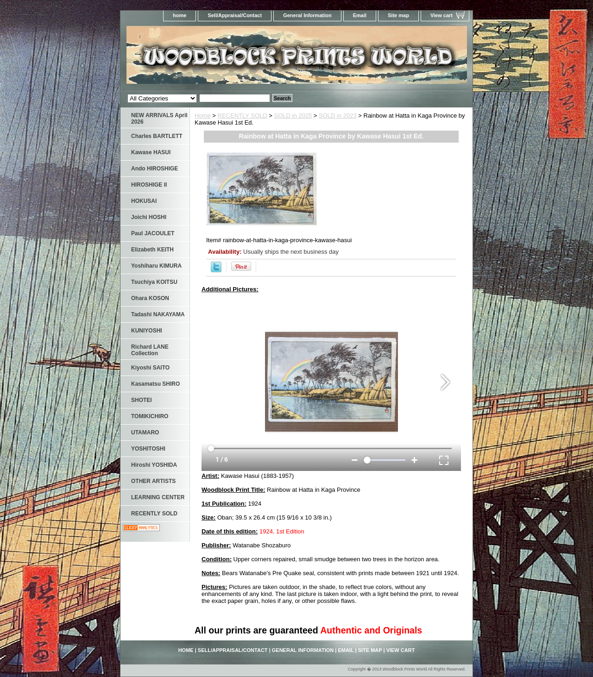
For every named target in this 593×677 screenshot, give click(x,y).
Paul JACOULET (152, 233)
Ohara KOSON (150, 298)
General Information (307, 15)
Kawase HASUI (150, 152)
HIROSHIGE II (149, 185)
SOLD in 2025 (293, 115)
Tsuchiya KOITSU (154, 282)
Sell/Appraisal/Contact (235, 15)
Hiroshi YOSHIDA (154, 465)
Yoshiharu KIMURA (156, 266)
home (179, 15)
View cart (441, 15)
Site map (398, 15)
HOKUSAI (144, 201)
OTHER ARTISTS (153, 481)
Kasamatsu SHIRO (155, 384)
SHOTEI (141, 400)
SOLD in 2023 (338, 115)
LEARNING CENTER (157, 497)
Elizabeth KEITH (152, 249)
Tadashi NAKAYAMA (158, 314)
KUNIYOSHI (146, 330)
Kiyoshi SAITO (150, 367)
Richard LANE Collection (150, 350)
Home (203, 115)
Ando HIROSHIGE (154, 168)
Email (359, 15)
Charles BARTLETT (157, 136)
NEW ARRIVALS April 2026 (159, 118)
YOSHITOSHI (148, 448)
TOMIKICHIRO (149, 416)
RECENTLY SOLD (242, 115)
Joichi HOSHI (148, 217)
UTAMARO (145, 432)
